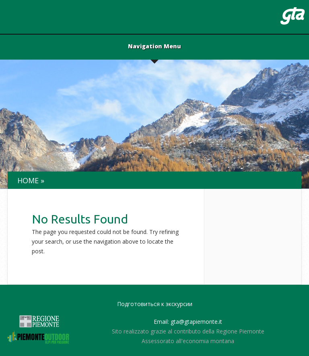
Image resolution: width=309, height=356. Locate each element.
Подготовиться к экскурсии (154, 304)
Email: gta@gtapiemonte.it (188, 321)
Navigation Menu (154, 46)
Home (28, 180)
